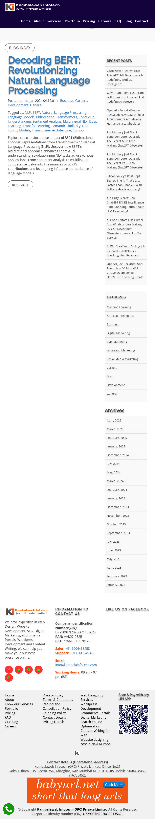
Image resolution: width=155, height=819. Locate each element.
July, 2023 (113, 541)
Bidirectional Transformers (56, 117)
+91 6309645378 (82, 653)
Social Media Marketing (122, 359)
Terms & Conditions (58, 699)
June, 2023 (114, 550)
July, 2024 (113, 464)
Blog (128, 21)
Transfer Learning (36, 126)
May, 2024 (113, 472)
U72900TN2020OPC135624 (103, 814)
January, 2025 (116, 446)
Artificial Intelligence (120, 316)
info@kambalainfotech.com (76, 665)
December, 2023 (118, 507)
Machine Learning (119, 307)
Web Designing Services (92, 697)
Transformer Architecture (51, 130)
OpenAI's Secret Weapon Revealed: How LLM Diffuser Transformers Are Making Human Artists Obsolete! (125, 116)
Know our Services (19, 704)
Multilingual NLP (75, 121)
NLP (28, 112)
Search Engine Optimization (91, 724)
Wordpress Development (91, 706)
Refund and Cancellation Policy (57, 706)
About (39, 21)
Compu (78, 130)
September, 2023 (118, 533)
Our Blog (11, 722)
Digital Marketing (118, 333)
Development (18, 105)
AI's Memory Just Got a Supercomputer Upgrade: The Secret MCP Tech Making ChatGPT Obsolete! (125, 138)
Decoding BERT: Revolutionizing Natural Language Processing (49, 75)
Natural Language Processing (64, 112)
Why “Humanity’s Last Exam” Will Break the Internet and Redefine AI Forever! (126, 97)
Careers (104, 21)
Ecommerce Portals (95, 713)
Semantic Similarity (66, 126)
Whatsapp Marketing (121, 350)
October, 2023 (116, 524)
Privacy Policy (53, 695)
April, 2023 (114, 567)
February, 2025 (117, 438)
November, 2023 (118, 515)
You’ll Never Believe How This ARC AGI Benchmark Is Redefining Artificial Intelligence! (125, 77)
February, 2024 (117, 490)
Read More (20, 185)
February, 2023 (117, 576)
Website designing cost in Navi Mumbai (96, 741)
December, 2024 (118, 455)
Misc (110, 376)
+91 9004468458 (77, 648)
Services (54, 21)
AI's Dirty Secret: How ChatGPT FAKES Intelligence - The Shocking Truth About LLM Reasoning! (125, 204)
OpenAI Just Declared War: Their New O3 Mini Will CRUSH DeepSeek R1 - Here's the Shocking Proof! (125, 270)
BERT (36, 112)
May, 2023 (113, 559)
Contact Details (54, 717)
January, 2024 (116, 498)
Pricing (89, 21)
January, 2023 (116, 585)
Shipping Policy (54, 713)
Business (67, 100)
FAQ (118, 21)
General (36, 105)
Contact (142, 21)
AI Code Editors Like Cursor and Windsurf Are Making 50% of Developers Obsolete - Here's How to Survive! (125, 229)
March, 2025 (115, 429)
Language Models (21, 117)
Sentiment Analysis (46, 121)
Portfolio (72, 21)
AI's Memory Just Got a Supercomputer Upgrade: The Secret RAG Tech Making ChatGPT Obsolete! (125, 160)
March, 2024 (115, 481)
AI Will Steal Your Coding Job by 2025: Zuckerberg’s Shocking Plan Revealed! (126, 250)
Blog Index (19, 47)
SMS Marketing (117, 342)
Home (26, 21)
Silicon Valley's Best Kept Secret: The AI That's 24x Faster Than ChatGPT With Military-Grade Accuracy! (124, 182)
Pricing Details (54, 722)
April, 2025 (114, 420)
